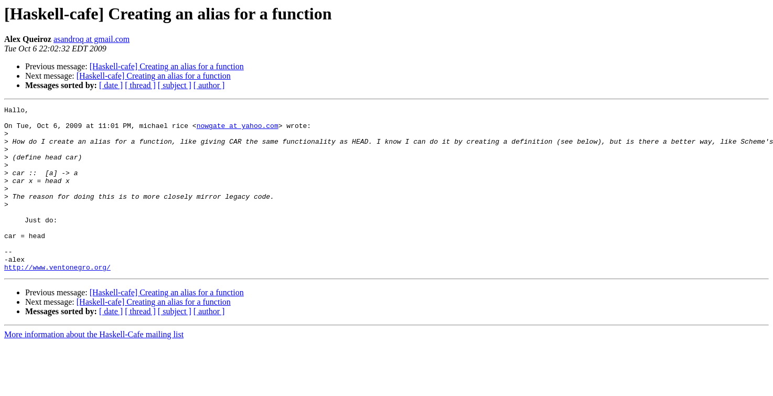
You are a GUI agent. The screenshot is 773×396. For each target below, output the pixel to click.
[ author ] (209, 85)
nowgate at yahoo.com (237, 130)
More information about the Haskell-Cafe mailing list (94, 367)
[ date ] (111, 85)
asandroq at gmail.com (91, 39)
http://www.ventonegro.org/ (57, 300)
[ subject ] (174, 85)
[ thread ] (140, 85)
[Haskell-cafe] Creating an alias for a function (167, 66)
